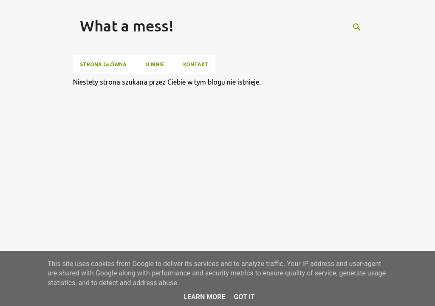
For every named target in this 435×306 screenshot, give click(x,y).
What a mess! (127, 25)
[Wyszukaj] (357, 27)
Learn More (204, 297)
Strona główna (103, 64)
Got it (244, 297)
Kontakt (196, 64)
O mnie (154, 64)
